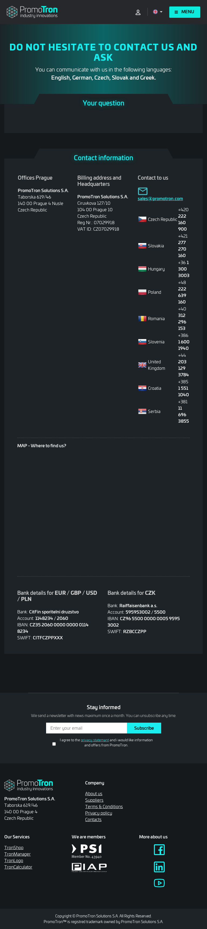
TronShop (13, 847)
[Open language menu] (158, 11)
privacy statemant (95, 740)
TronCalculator (18, 866)
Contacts (93, 819)
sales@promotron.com (160, 198)
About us (93, 793)
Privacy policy (98, 812)
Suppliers (94, 799)
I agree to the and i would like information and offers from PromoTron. (106, 742)
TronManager (17, 853)
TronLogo (13, 860)
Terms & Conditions (104, 806)
